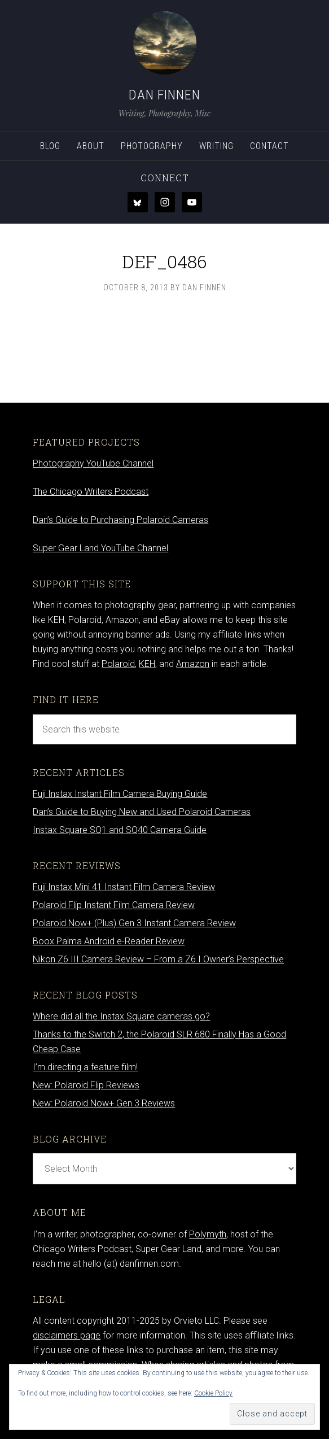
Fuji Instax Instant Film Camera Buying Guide (120, 793)
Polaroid (118, 664)
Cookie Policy (213, 1393)
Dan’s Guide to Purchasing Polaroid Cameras (120, 519)
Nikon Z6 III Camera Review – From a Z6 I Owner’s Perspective (158, 959)
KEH (147, 664)
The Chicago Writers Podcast (90, 491)
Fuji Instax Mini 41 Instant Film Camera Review (124, 887)
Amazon (192, 664)
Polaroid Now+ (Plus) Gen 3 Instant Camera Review (134, 923)
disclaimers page (66, 1335)
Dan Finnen (164, 95)
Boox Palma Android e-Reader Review (109, 941)
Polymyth (207, 1234)
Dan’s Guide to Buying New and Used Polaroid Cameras (142, 811)
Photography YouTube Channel (93, 463)
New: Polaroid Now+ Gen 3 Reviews (104, 1103)
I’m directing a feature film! (85, 1067)
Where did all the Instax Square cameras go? (121, 1016)
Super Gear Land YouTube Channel (100, 548)
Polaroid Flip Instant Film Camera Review (114, 905)
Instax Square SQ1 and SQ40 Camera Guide (120, 830)
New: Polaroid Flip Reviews (86, 1085)
